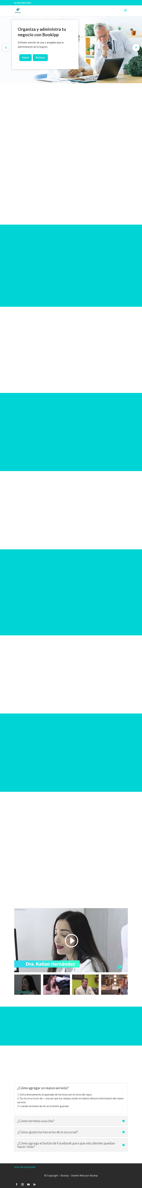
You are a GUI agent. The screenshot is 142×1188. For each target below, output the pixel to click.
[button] (6, 47)
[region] (71, 47)
